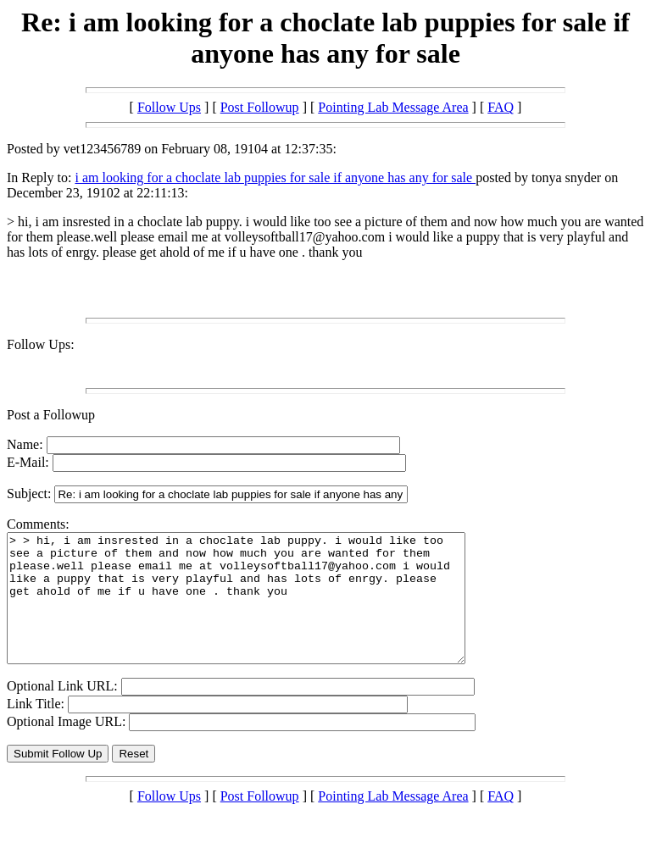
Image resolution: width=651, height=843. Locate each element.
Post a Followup (51, 415)
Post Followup (259, 107)
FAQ (500, 107)
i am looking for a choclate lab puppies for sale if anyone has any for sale (275, 177)
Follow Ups (169, 107)
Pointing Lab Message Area (393, 107)
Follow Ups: (41, 344)
